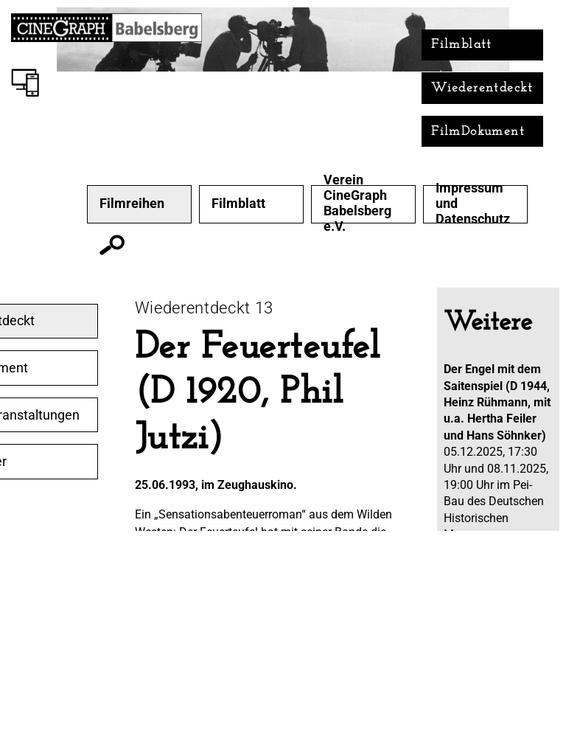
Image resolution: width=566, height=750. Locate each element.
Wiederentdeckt (482, 88)
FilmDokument (478, 131)
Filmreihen (131, 203)
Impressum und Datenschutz (473, 203)
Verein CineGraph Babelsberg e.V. (357, 203)
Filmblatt (461, 44)
